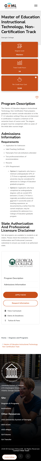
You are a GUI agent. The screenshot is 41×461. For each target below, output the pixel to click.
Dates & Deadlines (21, 315)
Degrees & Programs (10, 403)
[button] (36, 77)
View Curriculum (20, 310)
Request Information (20, 303)
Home (3, 338)
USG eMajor (19, 429)
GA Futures (20, 434)
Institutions (6, 408)
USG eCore (18, 424)
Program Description (13, 278)
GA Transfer (20, 439)
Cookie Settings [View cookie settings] (9, 457)
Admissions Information (15, 284)
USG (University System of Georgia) (18, 419)
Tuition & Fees (21, 320)
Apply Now (26, 295)
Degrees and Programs (18, 338)
